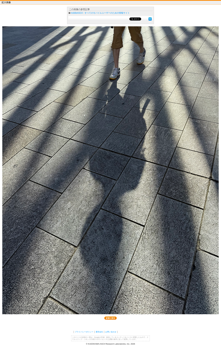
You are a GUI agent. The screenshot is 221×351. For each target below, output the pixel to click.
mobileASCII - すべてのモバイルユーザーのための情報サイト (100, 13)
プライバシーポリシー (84, 332)
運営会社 (99, 332)
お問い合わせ (110, 332)
